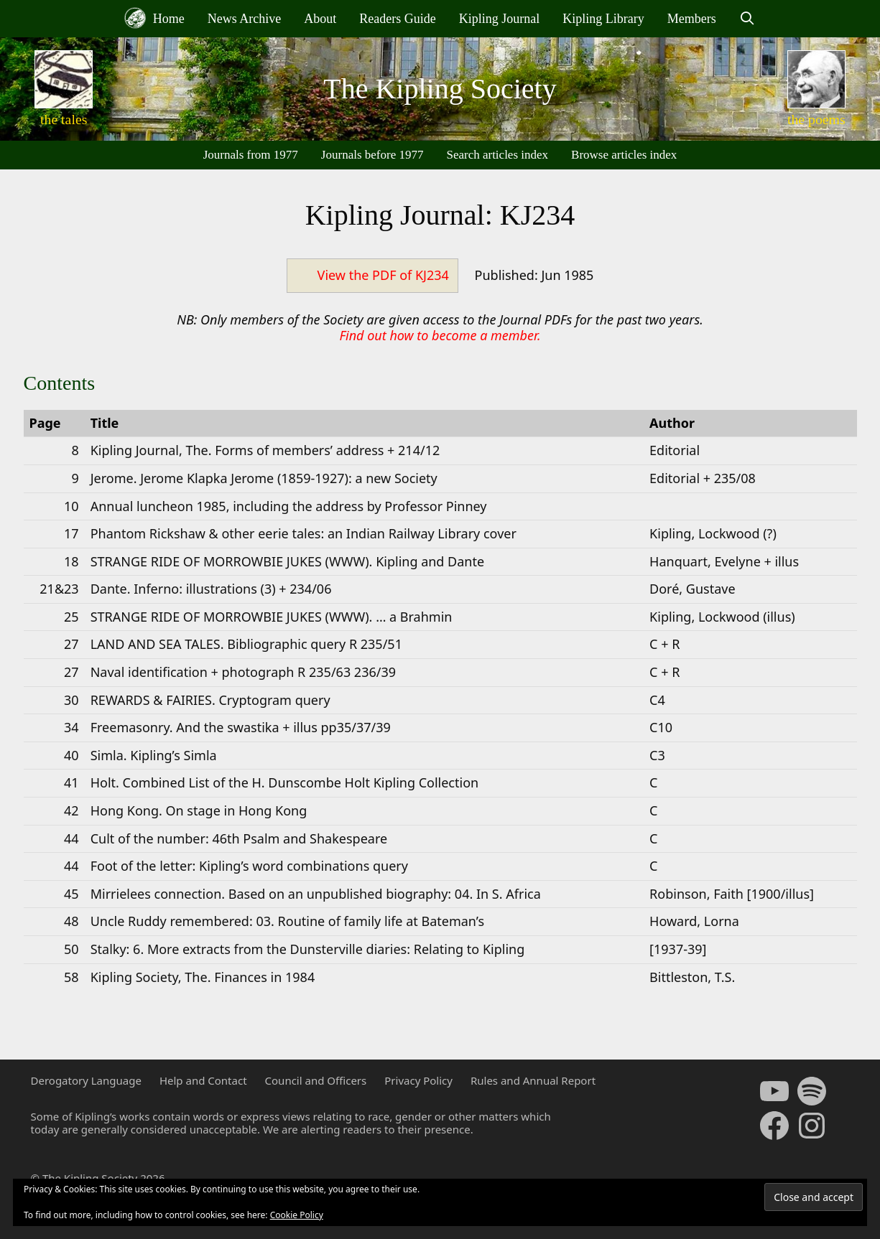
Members (691, 18)
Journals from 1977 (250, 155)
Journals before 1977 (372, 155)
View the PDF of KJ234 (383, 275)
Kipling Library (603, 18)
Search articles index (497, 155)
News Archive (244, 18)
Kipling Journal (499, 18)
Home (154, 18)
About (320, 18)
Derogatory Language (86, 1080)
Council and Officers (316, 1080)
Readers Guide (397, 18)
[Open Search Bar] (747, 18)
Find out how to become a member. (439, 335)
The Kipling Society (439, 89)
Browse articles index (624, 155)
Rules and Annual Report (533, 1080)
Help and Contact (203, 1080)
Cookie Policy (296, 1215)
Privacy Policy (418, 1080)
